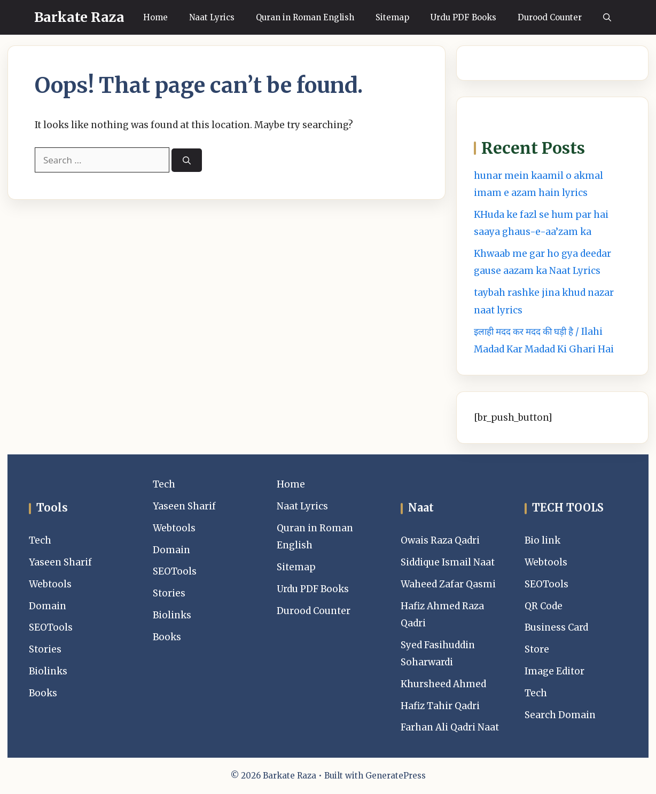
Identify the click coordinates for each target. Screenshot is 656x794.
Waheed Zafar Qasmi (448, 584)
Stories (45, 649)
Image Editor (554, 671)
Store (537, 649)
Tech (40, 540)
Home (155, 17)
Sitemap (392, 17)
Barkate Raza (79, 17)
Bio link (542, 540)
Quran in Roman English (305, 17)
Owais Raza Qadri (440, 540)
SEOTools (51, 627)
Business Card (556, 627)
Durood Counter (550, 17)
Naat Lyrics (212, 17)
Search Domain (560, 715)
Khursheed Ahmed (443, 684)
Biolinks (48, 671)
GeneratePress (395, 776)
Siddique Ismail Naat (448, 562)
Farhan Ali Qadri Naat (450, 727)
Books (43, 693)
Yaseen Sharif (60, 562)
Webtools (50, 584)
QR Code (544, 606)
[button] (607, 17)
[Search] (186, 160)
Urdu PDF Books (463, 17)
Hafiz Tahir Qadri (440, 706)
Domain (47, 606)
